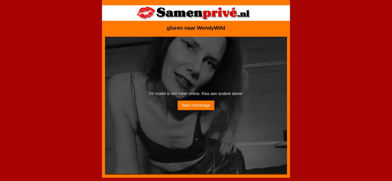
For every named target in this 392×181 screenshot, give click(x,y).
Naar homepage (196, 105)
